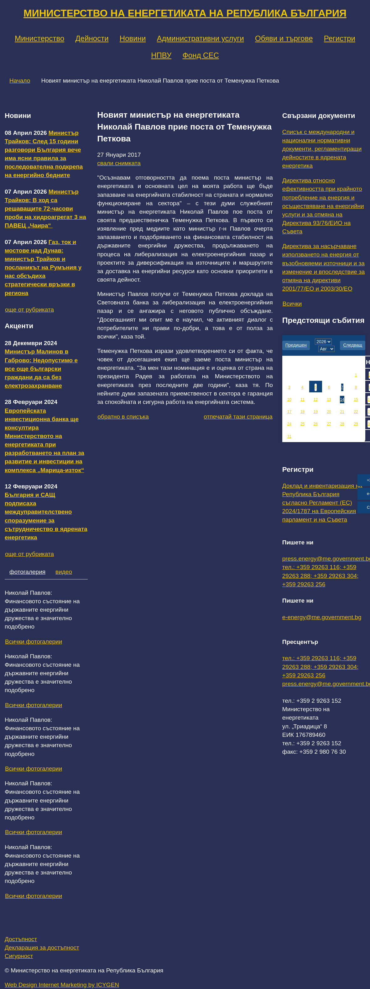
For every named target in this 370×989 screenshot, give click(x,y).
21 (342, 412)
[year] (323, 342)
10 (289, 399)
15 (356, 399)
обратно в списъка (123, 416)
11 (302, 399)
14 (342, 399)
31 (289, 436)
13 (329, 399)
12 (316, 399)
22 (356, 412)
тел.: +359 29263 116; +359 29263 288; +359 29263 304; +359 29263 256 (320, 575)
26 (316, 424)
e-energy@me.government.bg (322, 617)
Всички (292, 303)
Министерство (39, 38)
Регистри (339, 38)
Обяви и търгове (284, 38)
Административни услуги (200, 38)
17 (289, 412)
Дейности (92, 38)
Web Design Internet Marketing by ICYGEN (62, 984)
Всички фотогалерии (33, 641)
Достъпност (21, 939)
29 (356, 424)
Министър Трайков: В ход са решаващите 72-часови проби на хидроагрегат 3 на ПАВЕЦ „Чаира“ (45, 208)
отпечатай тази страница (238, 416)
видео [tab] (63, 571)
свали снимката (119, 163)
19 (316, 412)
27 (329, 424)
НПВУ (161, 55)
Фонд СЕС (201, 55)
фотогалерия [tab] (27, 571)
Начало (19, 80)
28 (342, 424)
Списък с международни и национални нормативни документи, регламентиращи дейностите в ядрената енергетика (322, 149)
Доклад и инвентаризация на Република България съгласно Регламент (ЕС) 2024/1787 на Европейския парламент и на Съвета (322, 502)
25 (302, 424)
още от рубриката (29, 309)
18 (302, 412)
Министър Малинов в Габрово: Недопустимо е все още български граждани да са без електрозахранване (41, 368)
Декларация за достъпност (42, 947)
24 (289, 424)
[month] (326, 349)
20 (329, 412)
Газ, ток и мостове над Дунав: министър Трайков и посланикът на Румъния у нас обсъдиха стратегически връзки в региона (43, 267)
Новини (133, 38)
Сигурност (19, 956)
